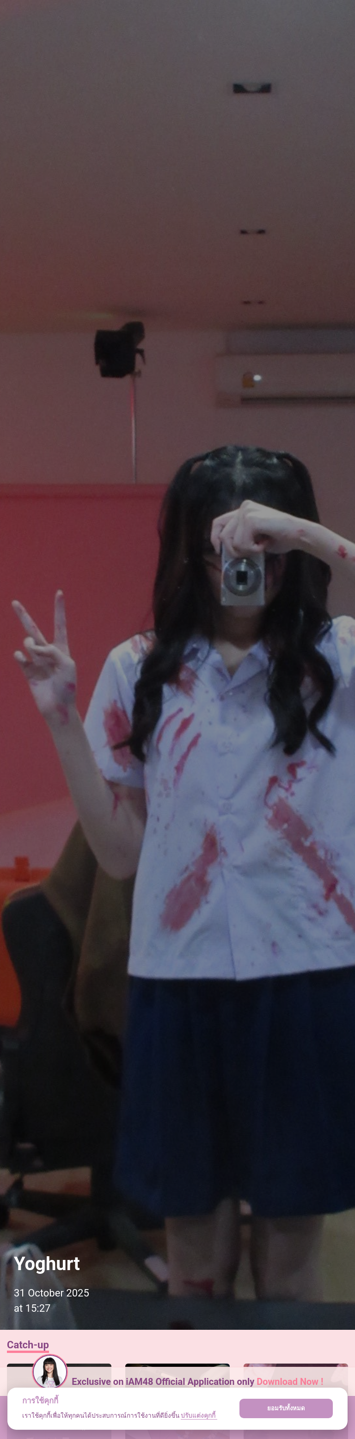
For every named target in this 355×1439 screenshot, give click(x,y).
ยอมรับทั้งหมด (286, 1408)
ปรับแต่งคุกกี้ (199, 1415)
